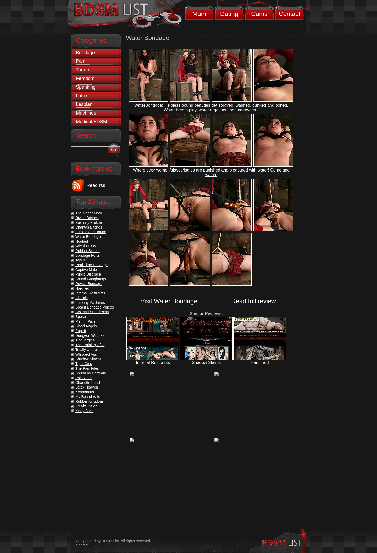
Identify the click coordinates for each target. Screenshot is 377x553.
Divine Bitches (87, 218)
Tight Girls (83, 364)
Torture (83, 69)
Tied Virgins (85, 340)
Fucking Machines (90, 302)
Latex (81, 95)
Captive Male (86, 269)
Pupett (80, 331)
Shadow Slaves (206, 362)
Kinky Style (84, 411)
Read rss (95, 185)
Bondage (85, 52)
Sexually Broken (88, 222)
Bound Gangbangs (90, 279)
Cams (259, 13)
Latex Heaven (86, 387)
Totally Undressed (89, 349)
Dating (229, 13)
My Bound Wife (87, 397)
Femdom (85, 78)
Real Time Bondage (91, 265)
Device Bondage (88, 284)
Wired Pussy (85, 246)
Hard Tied (260, 362)
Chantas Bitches (88, 227)
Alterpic (81, 298)
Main (199, 13)
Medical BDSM (91, 121)
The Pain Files (87, 368)
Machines (86, 113)
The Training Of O (89, 345)
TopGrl (80, 260)
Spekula (82, 317)
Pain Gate (83, 378)
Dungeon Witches (89, 335)
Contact (289, 13)
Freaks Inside (86, 406)
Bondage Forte (87, 255)
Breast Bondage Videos (94, 307)
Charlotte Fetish (88, 382)
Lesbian (84, 104)
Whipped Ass (86, 354)
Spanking (86, 87)
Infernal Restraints (153, 362)
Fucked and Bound (90, 232)
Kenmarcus (84, 392)
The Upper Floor (88, 213)
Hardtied (82, 288)
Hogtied (81, 241)
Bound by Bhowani (90, 373)
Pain (80, 61)
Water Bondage (175, 301)
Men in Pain (85, 321)
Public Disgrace (88, 274)
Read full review (253, 301)
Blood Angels (86, 326)
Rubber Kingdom (89, 401)
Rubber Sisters (87, 251)
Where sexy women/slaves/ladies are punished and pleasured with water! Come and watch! (211, 172)
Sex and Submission (92, 312)
